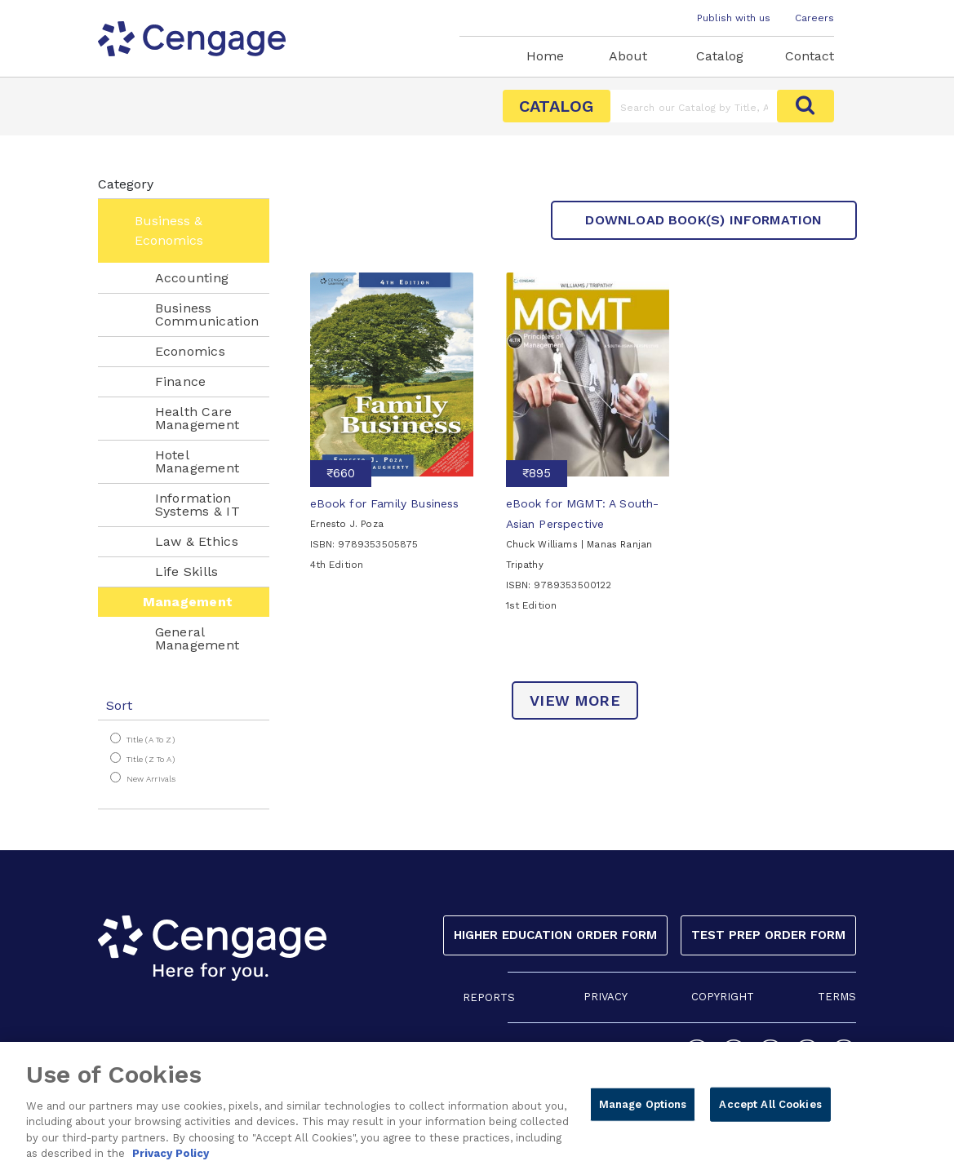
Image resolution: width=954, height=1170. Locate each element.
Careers (814, 18)
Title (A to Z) (150, 739)
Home (545, 56)
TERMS (837, 997)
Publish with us (733, 18)
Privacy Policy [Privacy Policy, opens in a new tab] (170, 1161)
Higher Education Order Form (555, 935)
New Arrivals (151, 778)
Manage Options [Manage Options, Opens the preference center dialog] (643, 1112)
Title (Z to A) (150, 759)
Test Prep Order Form (768, 935)
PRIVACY (605, 997)
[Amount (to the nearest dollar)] (694, 106)
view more (575, 700)
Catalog (719, 56)
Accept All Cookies (770, 1112)
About (628, 56)
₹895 (536, 473)
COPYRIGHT (722, 997)
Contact (809, 56)
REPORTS (489, 997)
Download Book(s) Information (703, 220)
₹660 (340, 473)
